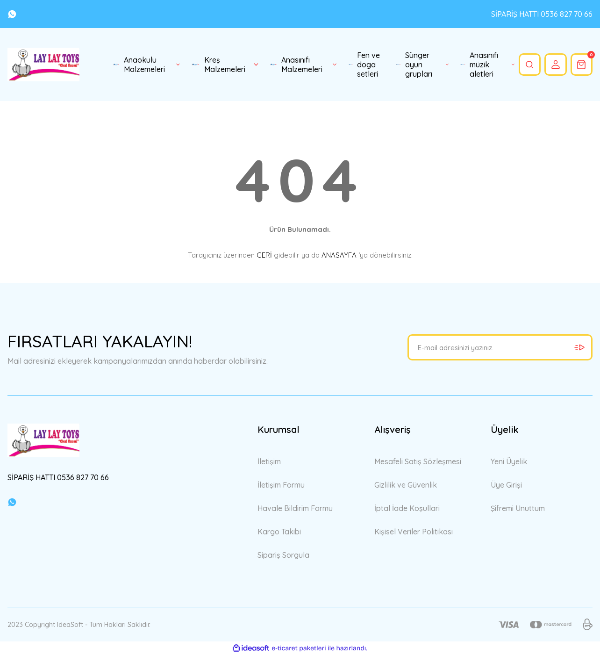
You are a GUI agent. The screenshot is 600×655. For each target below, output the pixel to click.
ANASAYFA (339, 255)
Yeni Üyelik (509, 461)
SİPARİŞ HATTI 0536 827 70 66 (542, 14)
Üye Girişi (506, 484)
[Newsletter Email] (500, 347)
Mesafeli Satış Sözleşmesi (417, 461)
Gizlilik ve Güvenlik (405, 484)
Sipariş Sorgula (283, 555)
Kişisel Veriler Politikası (413, 531)
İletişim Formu (281, 484)
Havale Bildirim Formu (295, 508)
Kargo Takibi (279, 531)
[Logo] (43, 64)
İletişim (269, 461)
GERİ (264, 255)
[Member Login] (553, 64)
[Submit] (579, 347)
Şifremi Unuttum (518, 508)
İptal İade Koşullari (407, 508)
